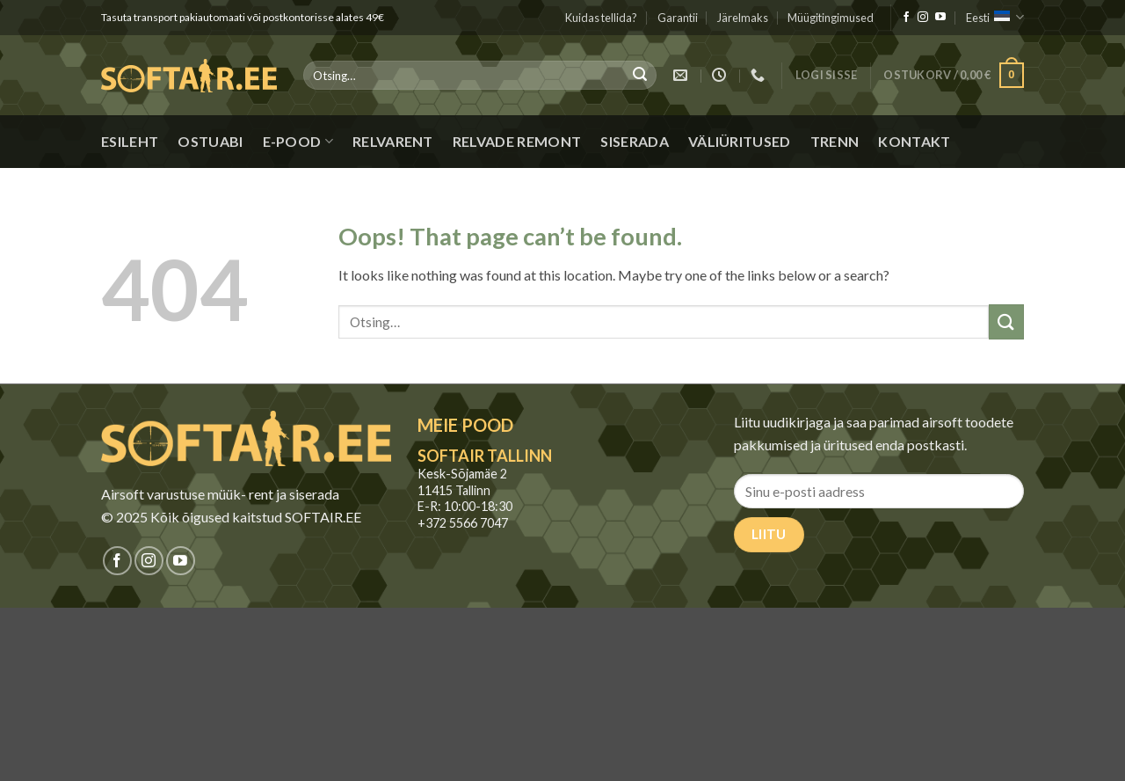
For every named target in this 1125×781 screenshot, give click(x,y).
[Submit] (640, 76)
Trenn (835, 141)
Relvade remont (517, 141)
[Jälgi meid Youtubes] (940, 17)
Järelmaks (742, 18)
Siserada (634, 141)
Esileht (129, 141)
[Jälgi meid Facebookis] (906, 17)
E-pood (298, 141)
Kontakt (914, 141)
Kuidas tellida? (601, 18)
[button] (826, 75)
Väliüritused (739, 141)
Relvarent (392, 141)
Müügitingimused (831, 18)
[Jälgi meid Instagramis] (923, 17)
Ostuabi (210, 141)
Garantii (677, 18)
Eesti (995, 17)
